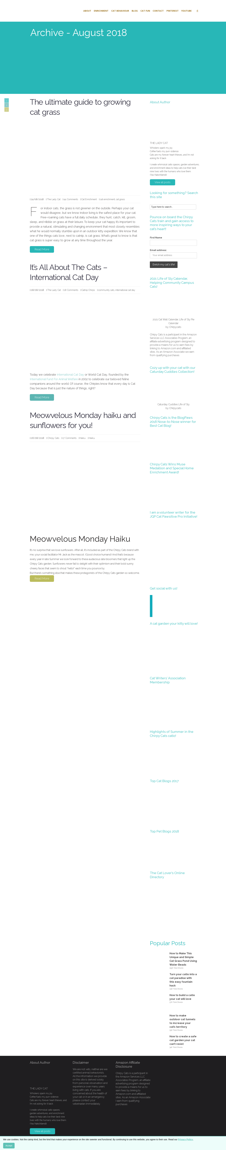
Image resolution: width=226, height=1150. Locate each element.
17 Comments (69, 438)
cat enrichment (107, 199)
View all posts (162, 182)
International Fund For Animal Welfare (54, 379)
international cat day (125, 290)
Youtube (186, 10)
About (87, 10)
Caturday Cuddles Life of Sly (173, 404)
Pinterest (173, 10)
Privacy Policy (185, 1139)
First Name (156, 237)
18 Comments (71, 290)
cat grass (120, 199)
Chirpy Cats (53, 438)
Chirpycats (175, 327)
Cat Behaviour (120, 10)
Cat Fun (145, 10)
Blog (135, 10)
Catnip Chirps (88, 290)
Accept (8, 1145)
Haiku (83, 438)
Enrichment (101, 10)
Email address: (158, 250)
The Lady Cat (53, 199)
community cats (106, 290)
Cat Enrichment (89, 199)
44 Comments (71, 199)
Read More (42, 249)
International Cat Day (70, 374)
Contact (158, 10)
